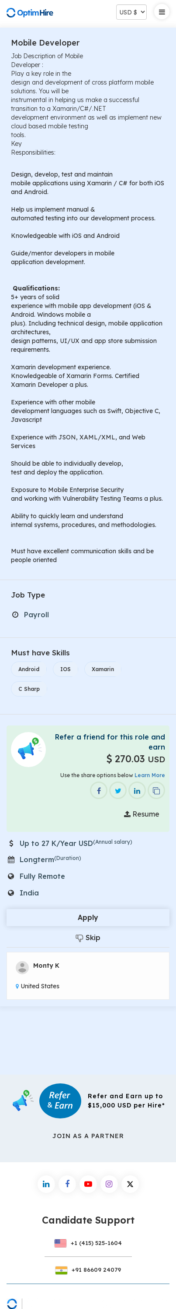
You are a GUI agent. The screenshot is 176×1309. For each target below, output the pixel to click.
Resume (141, 814)
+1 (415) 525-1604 (88, 1242)
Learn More (150, 775)
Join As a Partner (88, 1136)
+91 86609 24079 (88, 1269)
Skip (88, 937)
